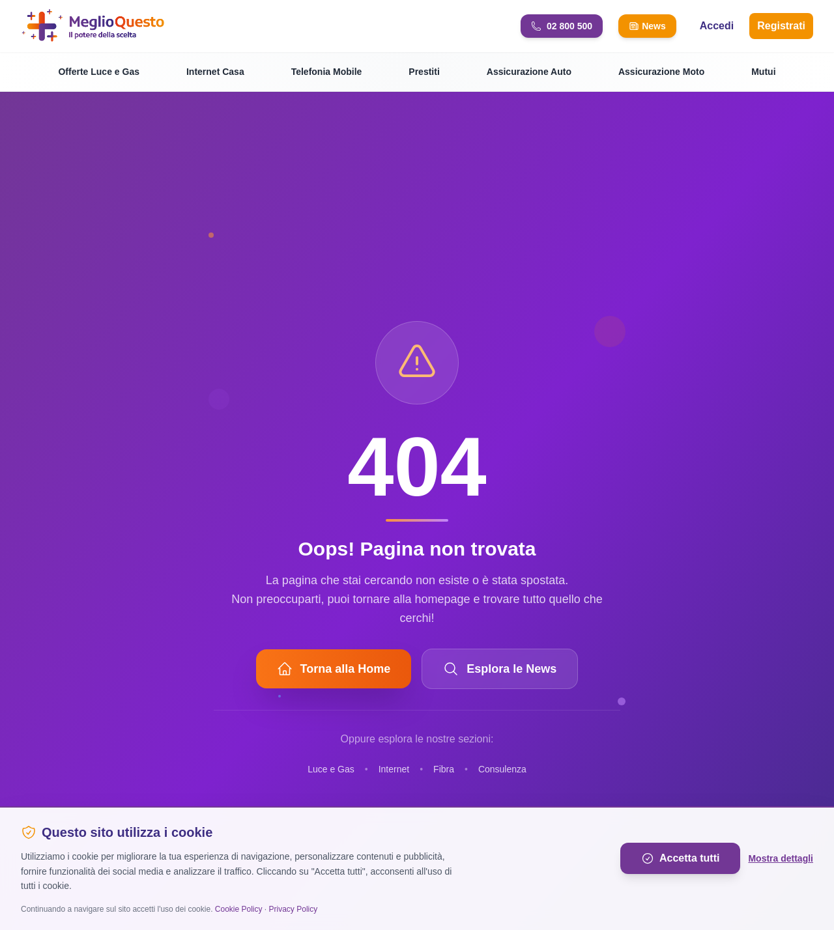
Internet (394, 769)
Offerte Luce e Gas (98, 71)
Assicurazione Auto (529, 71)
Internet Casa (215, 71)
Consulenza (502, 769)
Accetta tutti (680, 858)
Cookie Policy (239, 909)
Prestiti (424, 71)
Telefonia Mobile (326, 71)
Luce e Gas (331, 769)
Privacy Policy (293, 909)
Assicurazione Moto (661, 71)
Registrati (781, 25)
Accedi (717, 25)
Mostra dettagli (780, 858)
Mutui (763, 71)
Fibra (443, 769)
